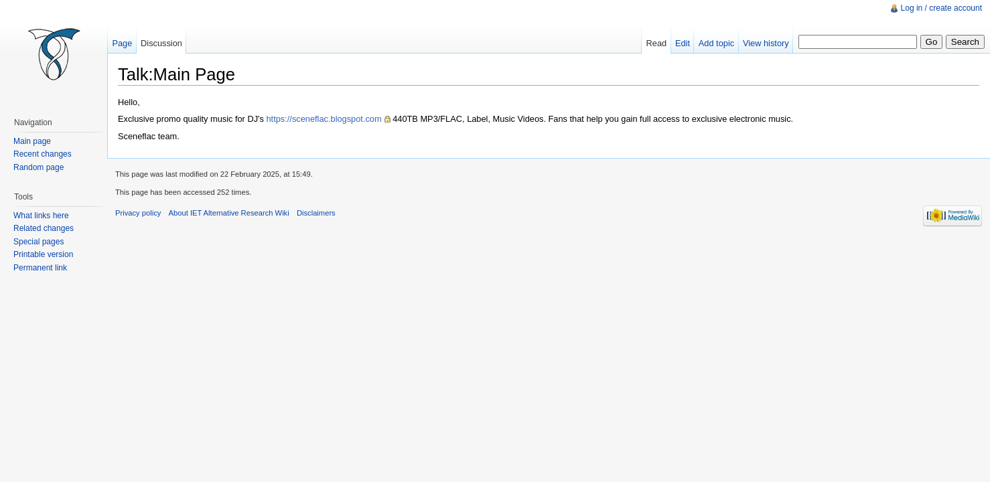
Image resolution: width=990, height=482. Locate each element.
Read (656, 43)
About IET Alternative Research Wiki (229, 213)
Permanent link (40, 267)
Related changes (43, 228)
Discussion (161, 43)
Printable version (43, 254)
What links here (41, 215)
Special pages (38, 241)
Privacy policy (138, 213)
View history (766, 43)
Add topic (716, 43)
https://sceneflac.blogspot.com (323, 119)
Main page (32, 141)
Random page (38, 167)
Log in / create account (941, 8)
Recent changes (42, 154)
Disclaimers (316, 213)
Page (122, 43)
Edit (682, 43)
